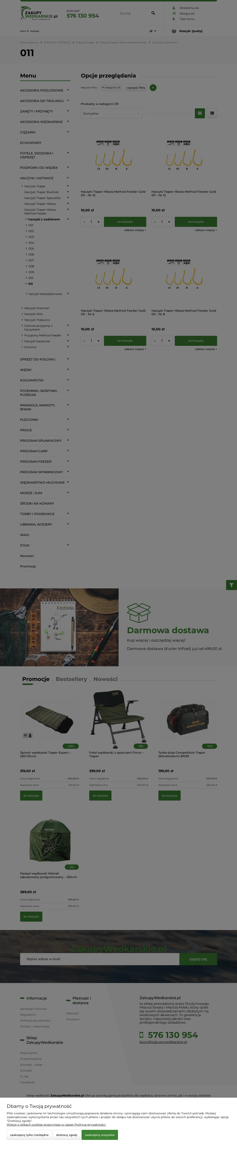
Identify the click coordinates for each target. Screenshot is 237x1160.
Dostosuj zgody (66, 1135)
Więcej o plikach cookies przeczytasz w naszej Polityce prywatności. (56, 1124)
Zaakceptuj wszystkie (100, 1135)
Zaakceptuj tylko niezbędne (29, 1135)
